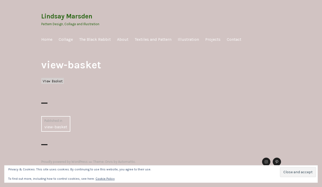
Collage (66, 39)
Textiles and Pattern (153, 39)
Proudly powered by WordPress (64, 162)
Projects (213, 39)
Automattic (126, 162)
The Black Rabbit (95, 39)
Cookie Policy (105, 179)
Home (46, 39)
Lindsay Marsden (66, 16)
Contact (234, 39)
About (122, 39)
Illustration (188, 39)
